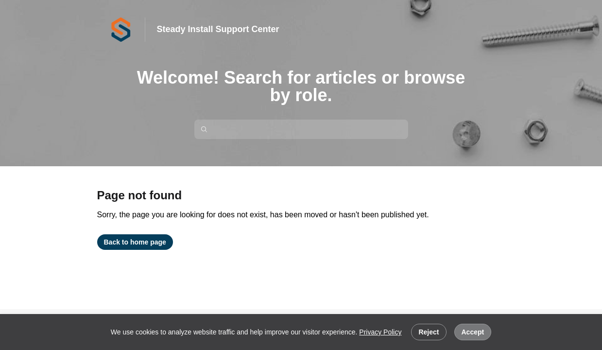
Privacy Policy (380, 332)
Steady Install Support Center (218, 29)
